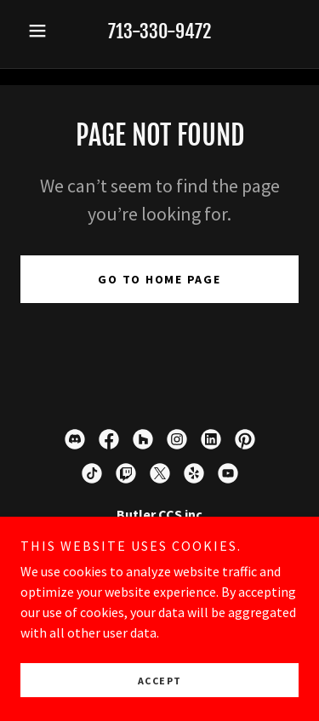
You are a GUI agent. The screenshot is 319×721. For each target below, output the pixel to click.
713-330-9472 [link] (159, 31)
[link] (75, 439)
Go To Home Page (159, 279)
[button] (41, 31)
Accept (160, 680)
